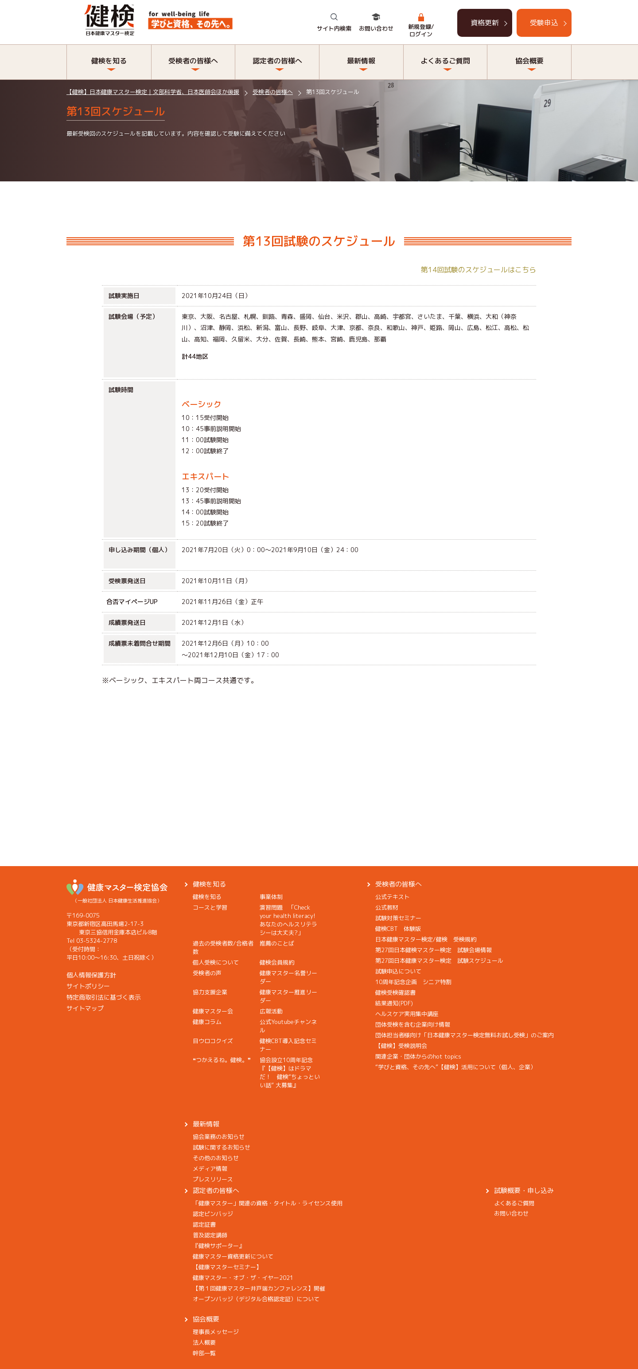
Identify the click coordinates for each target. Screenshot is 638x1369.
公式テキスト (392, 897)
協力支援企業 (210, 992)
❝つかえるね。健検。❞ (222, 1060)
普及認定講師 (210, 1235)
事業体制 (271, 897)
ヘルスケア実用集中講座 (407, 1014)
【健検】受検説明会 (401, 1046)
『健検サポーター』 (219, 1246)
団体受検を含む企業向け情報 (412, 1024)
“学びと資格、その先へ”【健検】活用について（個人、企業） (455, 1067)
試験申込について (398, 971)
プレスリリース (213, 1179)
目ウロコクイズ (213, 1041)
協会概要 (529, 61)
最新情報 (361, 61)
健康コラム (207, 1022)
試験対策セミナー (398, 918)
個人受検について (216, 962)
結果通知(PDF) (394, 1003)
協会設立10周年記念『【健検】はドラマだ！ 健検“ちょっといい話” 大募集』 (290, 1072)
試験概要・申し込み (524, 1190)
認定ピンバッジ (213, 1214)
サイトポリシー (88, 986)
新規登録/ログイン (421, 30)
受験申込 (544, 22)
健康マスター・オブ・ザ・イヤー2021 (243, 1278)
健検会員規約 (277, 962)
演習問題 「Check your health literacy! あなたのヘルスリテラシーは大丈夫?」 (290, 920)
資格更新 (485, 22)
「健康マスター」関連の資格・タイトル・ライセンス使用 (267, 1203)
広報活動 (271, 1011)
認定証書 (204, 1224)
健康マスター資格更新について (233, 1256)
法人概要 (204, 1342)
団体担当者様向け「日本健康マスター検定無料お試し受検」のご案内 (464, 1035)
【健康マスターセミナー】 (227, 1267)
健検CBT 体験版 (398, 929)
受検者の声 (207, 973)
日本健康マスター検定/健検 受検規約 (425, 939)
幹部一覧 (204, 1353)
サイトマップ (85, 1008)
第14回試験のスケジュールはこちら (478, 270)
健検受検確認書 (395, 992)
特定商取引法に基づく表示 (103, 997)
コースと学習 (210, 907)
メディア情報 (210, 1169)
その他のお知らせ (216, 1158)
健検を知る (109, 61)
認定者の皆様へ (277, 61)
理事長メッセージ (216, 1332)
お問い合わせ (376, 28)
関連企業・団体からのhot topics (418, 1056)
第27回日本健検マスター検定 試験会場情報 (433, 950)
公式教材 (386, 907)
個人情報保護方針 (91, 975)
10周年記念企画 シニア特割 (413, 982)
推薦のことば (277, 943)
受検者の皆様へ (193, 61)
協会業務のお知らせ (219, 1137)
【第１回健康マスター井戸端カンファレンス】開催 (259, 1288)
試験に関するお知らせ (221, 1147)
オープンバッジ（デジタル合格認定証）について (256, 1299)
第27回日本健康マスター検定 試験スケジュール (439, 961)
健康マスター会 (213, 1011)
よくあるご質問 (445, 61)
